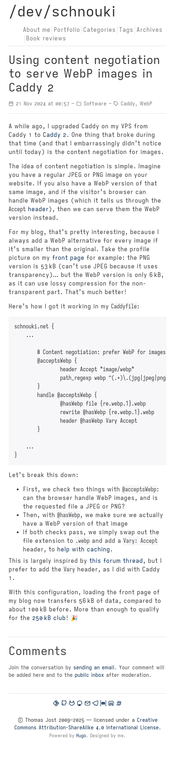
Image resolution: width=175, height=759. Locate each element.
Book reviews (46, 38)
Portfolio (67, 30)
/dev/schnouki (62, 11)
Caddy (128, 103)
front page (68, 258)
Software (95, 103)
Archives (149, 30)
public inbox (89, 675)
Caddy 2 (54, 135)
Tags (126, 30)
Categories (99, 30)
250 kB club (49, 618)
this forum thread (116, 561)
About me (36, 30)
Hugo (81, 735)
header (29, 209)
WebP (146, 103)
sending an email (93, 667)
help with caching (83, 549)
